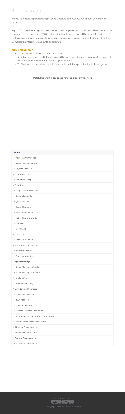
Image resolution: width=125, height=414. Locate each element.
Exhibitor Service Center (26, 332)
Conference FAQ (23, 179)
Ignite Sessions (22, 201)
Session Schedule (24, 196)
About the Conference (26, 158)
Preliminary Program (24, 174)
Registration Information (26, 245)
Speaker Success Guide (26, 343)
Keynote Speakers (24, 169)
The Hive (19, 223)
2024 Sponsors (22, 300)
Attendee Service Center (26, 327)
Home (17, 152)
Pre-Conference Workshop (28, 212)
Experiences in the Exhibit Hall (29, 311)
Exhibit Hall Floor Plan (25, 294)
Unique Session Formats (27, 190)
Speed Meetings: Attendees (28, 267)
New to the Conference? (27, 163)
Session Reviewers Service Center (30, 321)
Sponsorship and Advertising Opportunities (35, 316)
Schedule (19, 185)
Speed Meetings (22, 261)
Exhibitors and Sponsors (26, 289)
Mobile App (21, 229)
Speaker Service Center (25, 338)
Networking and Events (26, 218)
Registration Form (24, 250)
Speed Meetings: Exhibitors (28, 272)
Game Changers (23, 207)
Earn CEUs (19, 234)
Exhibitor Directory (24, 305)
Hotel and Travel (22, 278)
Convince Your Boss (25, 256)
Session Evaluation (24, 240)
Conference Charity (24, 283)
